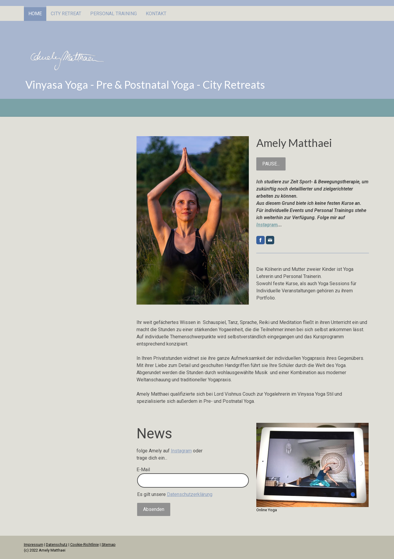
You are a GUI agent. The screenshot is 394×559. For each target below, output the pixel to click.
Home (35, 13)
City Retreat (66, 13)
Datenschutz (57, 544)
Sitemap (109, 544)
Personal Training (113, 13)
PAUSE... (271, 164)
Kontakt (156, 13)
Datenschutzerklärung (189, 494)
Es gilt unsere (174, 494)
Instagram (267, 225)
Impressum (33, 544)
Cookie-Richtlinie (84, 544)
